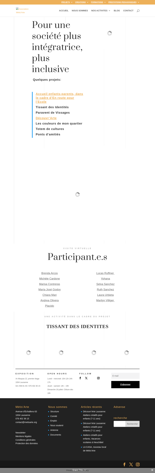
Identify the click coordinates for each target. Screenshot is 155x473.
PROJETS (65, 2)
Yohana (105, 278)
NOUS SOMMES (80, 11)
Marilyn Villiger (105, 300)
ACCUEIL (63, 11)
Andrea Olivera (49, 300)
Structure (54, 411)
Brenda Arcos (49, 273)
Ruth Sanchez (105, 289)
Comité (53, 416)
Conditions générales (25, 440)
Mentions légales (23, 436)
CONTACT (128, 11)
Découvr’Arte (46, 118)
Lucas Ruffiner (105, 273)
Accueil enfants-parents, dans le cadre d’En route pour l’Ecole (59, 97)
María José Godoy (49, 289)
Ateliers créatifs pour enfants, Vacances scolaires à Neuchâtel (93, 439)
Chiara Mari (50, 294)
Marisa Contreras (49, 284)
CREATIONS (80, 2)
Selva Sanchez (105, 284)
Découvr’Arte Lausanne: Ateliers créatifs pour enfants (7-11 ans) (94, 415)
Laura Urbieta (105, 294)
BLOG (117, 11)
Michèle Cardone (49, 278)
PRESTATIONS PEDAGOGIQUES (122, 2)
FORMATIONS (97, 2)
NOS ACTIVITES (99, 11)
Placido (49, 305)
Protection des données (26, 443)
